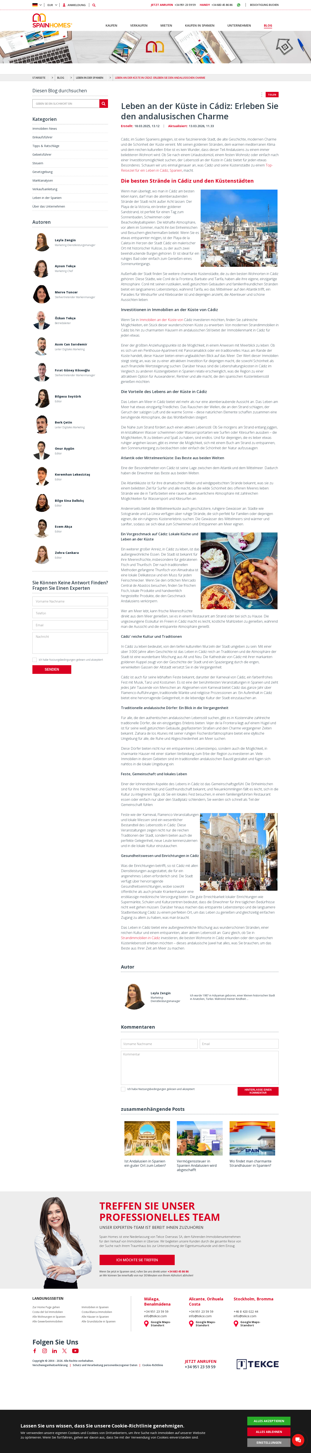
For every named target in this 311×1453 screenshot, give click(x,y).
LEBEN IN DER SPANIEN (89, 78)
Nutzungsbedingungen (62, 660)
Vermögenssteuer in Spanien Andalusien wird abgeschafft (197, 1165)
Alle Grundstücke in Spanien (99, 1321)
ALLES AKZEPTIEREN (269, 1421)
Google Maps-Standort (161, 1323)
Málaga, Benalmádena (157, 1301)
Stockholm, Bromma (253, 1298)
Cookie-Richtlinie (152, 1365)
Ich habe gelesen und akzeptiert (67, 660)
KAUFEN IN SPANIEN (199, 25)
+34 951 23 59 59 (173, 5)
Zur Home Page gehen (46, 1307)
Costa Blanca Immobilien (97, 1312)
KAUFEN (111, 25)
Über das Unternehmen (48, 206)
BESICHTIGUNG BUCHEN (264, 5)
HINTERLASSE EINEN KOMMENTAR (258, 1091)
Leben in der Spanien (47, 198)
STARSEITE (38, 78)
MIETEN (166, 25)
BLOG (60, 78)
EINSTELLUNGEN (269, 1442)
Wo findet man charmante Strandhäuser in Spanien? (250, 1163)
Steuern (37, 163)
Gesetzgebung (42, 172)
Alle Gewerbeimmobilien (47, 1321)
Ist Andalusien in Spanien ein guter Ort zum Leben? (145, 1163)
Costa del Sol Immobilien (47, 1312)
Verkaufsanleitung (44, 189)
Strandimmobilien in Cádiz (140, 937)
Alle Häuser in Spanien (95, 1317)
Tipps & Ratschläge (45, 146)
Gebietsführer (41, 154)
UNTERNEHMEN (239, 25)
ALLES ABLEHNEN (269, 1432)
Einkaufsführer (42, 137)
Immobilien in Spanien (95, 1307)
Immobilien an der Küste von (161, 319)
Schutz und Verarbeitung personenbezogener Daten (105, 1365)
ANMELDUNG (77, 5)
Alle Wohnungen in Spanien (48, 1317)
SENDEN (52, 669)
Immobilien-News (44, 128)
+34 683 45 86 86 (216, 5)
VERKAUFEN (139, 25)
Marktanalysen (42, 180)
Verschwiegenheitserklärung (50, 1365)
